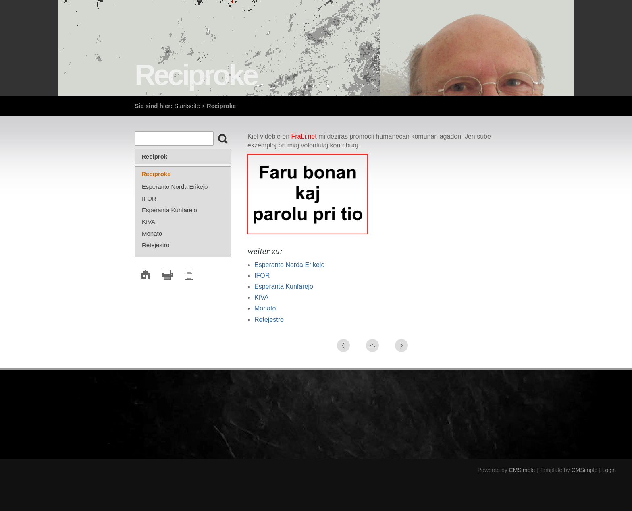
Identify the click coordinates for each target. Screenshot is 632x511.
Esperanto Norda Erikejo (289, 264)
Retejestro (269, 319)
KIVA (261, 297)
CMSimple (522, 470)
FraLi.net (304, 136)
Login (609, 470)
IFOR (262, 275)
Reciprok (154, 156)
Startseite (187, 105)
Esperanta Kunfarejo (283, 286)
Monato (265, 308)
